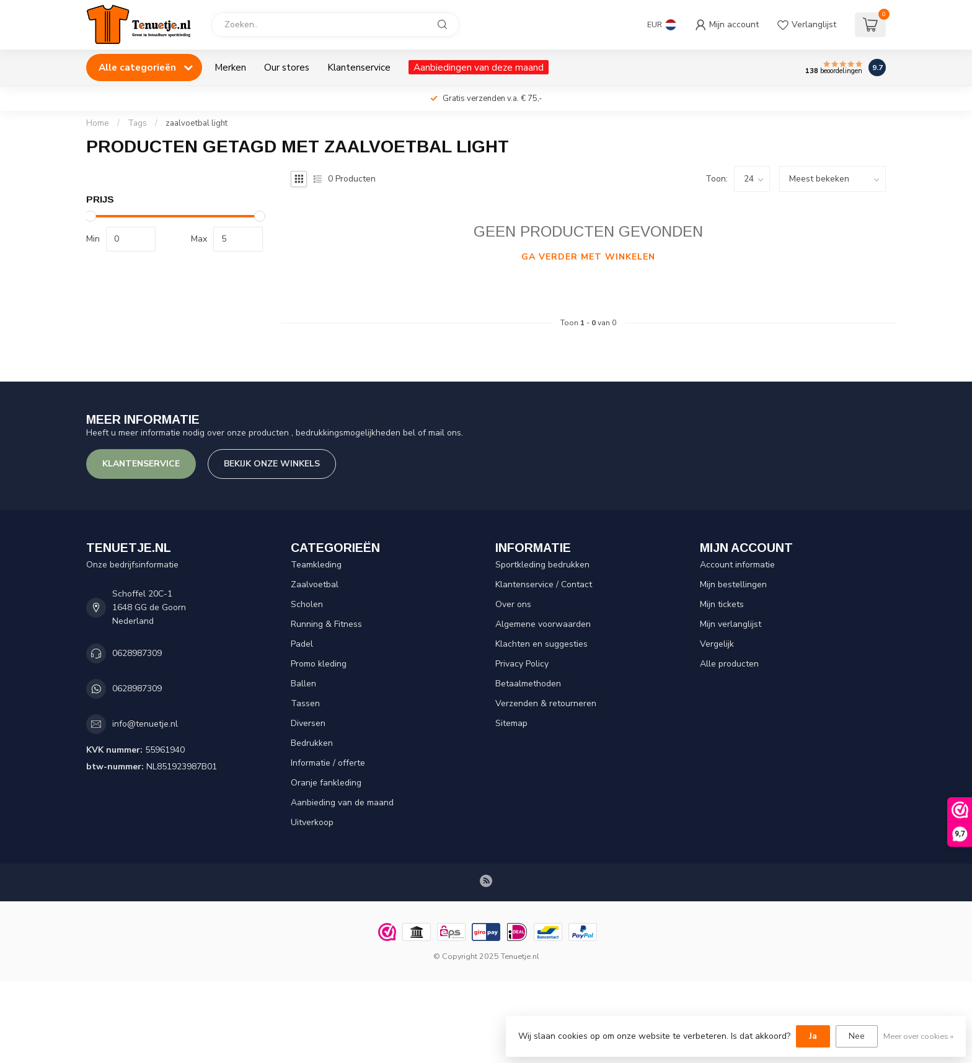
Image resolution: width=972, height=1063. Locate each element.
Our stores (286, 67)
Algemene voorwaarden (543, 624)
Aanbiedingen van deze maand (478, 67)
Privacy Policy (522, 664)
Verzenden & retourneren (545, 703)
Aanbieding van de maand (342, 802)
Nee (857, 1036)
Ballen (303, 683)
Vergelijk (717, 644)
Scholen (307, 604)
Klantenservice (359, 67)
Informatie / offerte (328, 763)
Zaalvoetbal (314, 584)
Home (97, 123)
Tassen (305, 703)
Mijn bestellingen (733, 584)
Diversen (308, 723)
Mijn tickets (722, 604)
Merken (230, 67)
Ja (813, 1036)
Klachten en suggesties (541, 644)
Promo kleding (319, 664)
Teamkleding (316, 565)
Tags (137, 123)
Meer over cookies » (918, 1036)
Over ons (513, 604)
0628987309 (137, 653)
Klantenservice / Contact (543, 584)
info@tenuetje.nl (145, 724)
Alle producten (729, 664)
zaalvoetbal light (197, 123)
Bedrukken (312, 743)
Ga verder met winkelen (588, 257)
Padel (302, 644)
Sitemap (511, 723)
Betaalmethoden (528, 683)
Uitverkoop (312, 822)
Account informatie (737, 565)
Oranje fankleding (326, 783)
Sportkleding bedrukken (542, 565)
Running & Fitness (326, 624)
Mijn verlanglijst (730, 624)
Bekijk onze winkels (272, 464)
